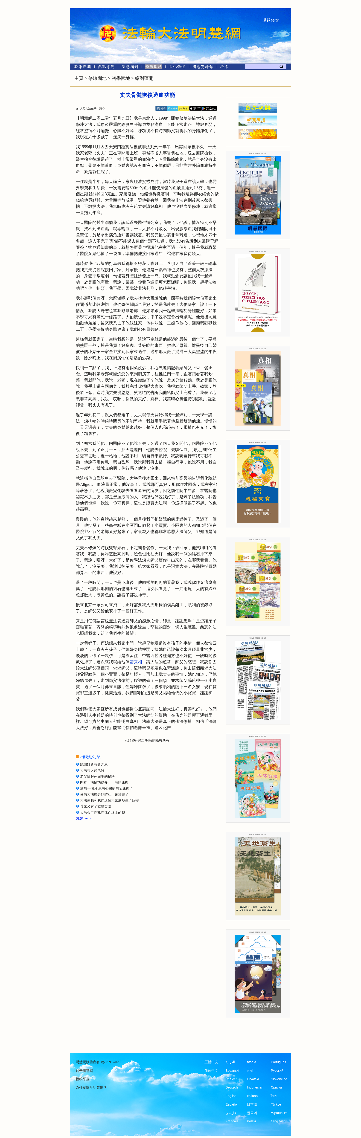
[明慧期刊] (130, 67)
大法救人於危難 (92, 770)
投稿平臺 (83, 1079)
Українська (279, 1113)
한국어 (252, 1113)
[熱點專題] (106, 67)
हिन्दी (250, 1070)
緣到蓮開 (144, 78)
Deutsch (232, 1087)
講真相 (136, 662)
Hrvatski (253, 1079)
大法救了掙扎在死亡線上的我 (102, 812)
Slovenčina (279, 1079)
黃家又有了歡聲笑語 (95, 806)
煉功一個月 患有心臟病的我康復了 (106, 788)
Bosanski (232, 1070)
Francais (232, 1121)
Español (232, 1104)
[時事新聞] (81, 67)
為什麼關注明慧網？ (91, 1087)
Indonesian (255, 1087)
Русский (277, 1070)
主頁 (78, 78)
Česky (230, 1079)
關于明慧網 (84, 1071)
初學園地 (121, 78)
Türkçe (276, 1104)
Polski (251, 1121)
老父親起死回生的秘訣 (97, 776)
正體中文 (211, 1062)
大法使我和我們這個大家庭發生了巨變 (109, 800)
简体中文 (211, 1070)
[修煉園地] (153, 67)
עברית (251, 1062)
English (231, 1096)
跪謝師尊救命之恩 (94, 764)
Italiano (252, 1096)
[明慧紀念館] (202, 67)
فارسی (231, 1113)
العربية (230, 1062)
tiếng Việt (278, 1121)
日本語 (252, 1104)
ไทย (274, 1096)
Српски (276, 1087)
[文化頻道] (177, 67)
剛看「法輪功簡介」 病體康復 (104, 782)
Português (278, 1062)
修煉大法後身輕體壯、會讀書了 (104, 794)
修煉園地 (97, 78)
